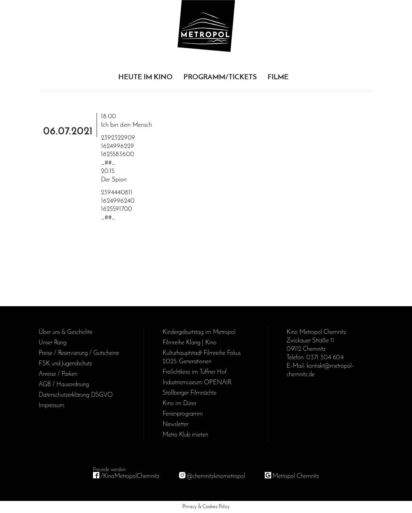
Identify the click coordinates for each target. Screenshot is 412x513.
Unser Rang (52, 343)
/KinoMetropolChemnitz (130, 476)
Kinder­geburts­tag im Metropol (199, 332)
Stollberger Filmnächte (189, 393)
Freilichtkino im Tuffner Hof (195, 372)
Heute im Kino (145, 77)
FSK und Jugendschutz (65, 364)
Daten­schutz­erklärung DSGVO (76, 395)
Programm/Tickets (220, 77)
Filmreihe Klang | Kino (189, 343)
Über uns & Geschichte (66, 332)
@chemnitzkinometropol (216, 476)
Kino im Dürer (179, 403)
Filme (278, 77)
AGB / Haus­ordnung (64, 384)
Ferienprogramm (183, 414)
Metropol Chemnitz (295, 476)
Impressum (51, 405)
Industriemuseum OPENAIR (197, 382)
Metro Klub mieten (185, 435)
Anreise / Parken (58, 374)
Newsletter (175, 424)
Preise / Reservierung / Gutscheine (79, 353)
